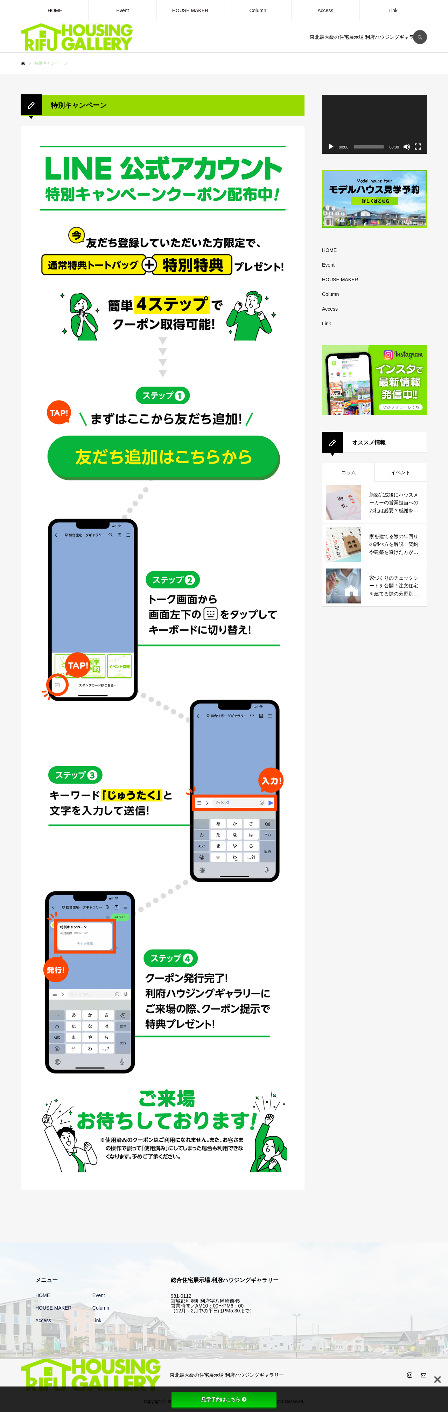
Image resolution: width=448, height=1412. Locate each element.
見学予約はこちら (224, 1399)
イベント (401, 472)
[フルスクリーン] (417, 146)
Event (122, 10)
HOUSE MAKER (190, 10)
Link (393, 10)
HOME (55, 10)
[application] (374, 124)
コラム (348, 472)
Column (257, 10)
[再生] (331, 146)
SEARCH (420, 37)
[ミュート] (406, 146)
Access (325, 10)
